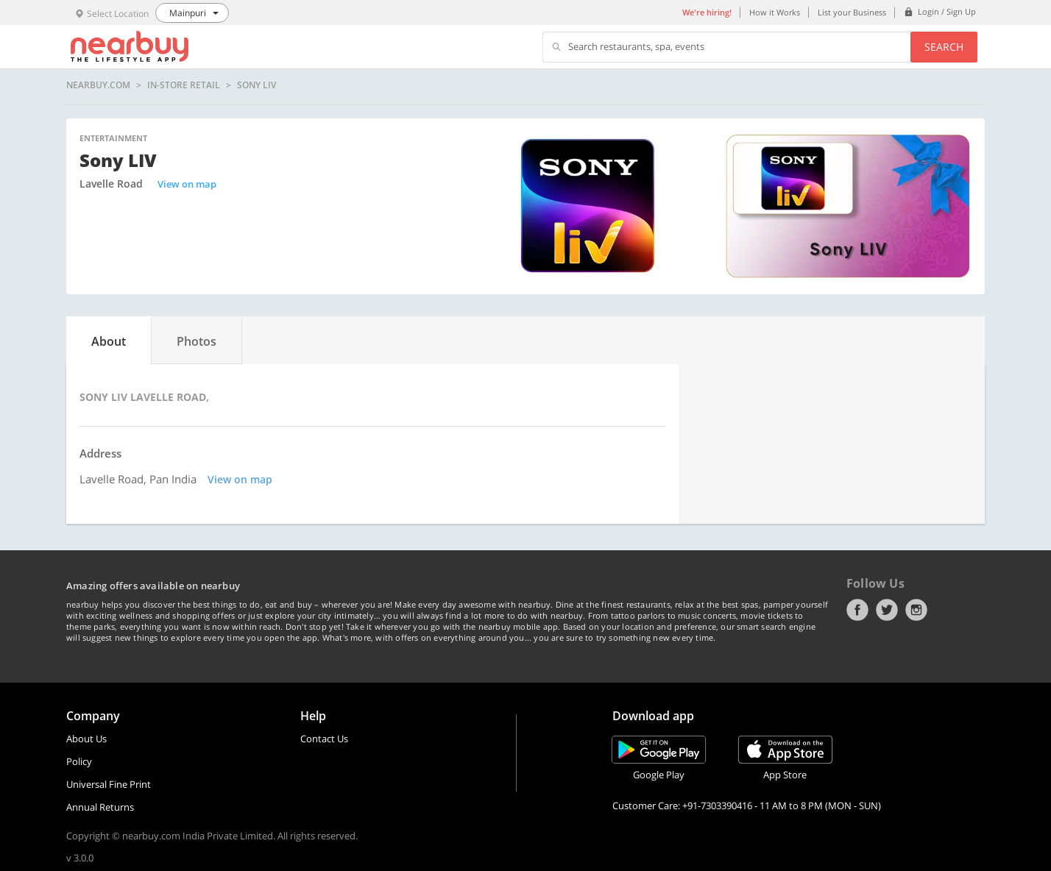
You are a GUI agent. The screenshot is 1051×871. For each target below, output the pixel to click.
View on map (187, 184)
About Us (86, 738)
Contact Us (324, 738)
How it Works (774, 12)
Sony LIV (256, 85)
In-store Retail (183, 85)
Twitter (887, 610)
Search (943, 47)
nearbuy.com (98, 85)
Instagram (916, 610)
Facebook (857, 610)
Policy (79, 761)
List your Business (852, 12)
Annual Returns (100, 807)
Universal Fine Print (108, 784)
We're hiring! (707, 12)
